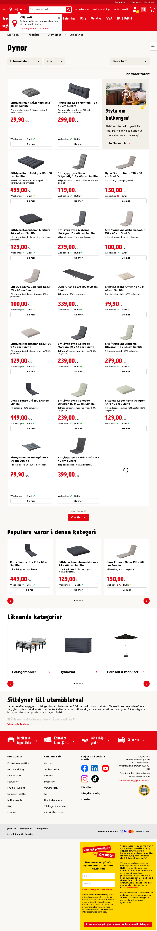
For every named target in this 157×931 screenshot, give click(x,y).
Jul (45, 778)
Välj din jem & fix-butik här (34, 28)
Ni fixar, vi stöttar (16, 778)
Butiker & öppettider (18, 747)
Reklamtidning (101, 9)
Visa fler (76, 501)
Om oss (48, 747)
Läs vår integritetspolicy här (97, 890)
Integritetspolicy (91, 777)
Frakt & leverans (16, 772)
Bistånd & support (54, 784)
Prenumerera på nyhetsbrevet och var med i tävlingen (117, 924)
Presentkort (120, 2)
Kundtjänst (149, 2)
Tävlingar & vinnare (55, 790)
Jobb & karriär (121, 9)
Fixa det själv (82, 9)
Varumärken (51, 772)
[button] (74, 585)
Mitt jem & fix (14, 784)
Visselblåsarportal (54, 796)
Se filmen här (119, 143)
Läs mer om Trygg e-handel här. (134, 765)
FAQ (9, 790)
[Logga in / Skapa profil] (134, 9)
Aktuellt (48, 760)
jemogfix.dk (42, 813)
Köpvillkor (13, 766)
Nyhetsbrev (135, 2)
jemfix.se (11, 813)
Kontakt (11, 796)
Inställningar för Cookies (20, 819)
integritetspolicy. (131, 888)
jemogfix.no (26, 813)
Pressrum (49, 766)
